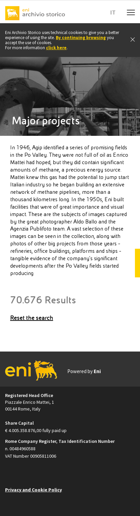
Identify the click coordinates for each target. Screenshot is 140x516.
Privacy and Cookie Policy (33, 490)
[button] (115, 12)
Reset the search (31, 318)
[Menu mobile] (131, 11)
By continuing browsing (81, 37)
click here (56, 48)
